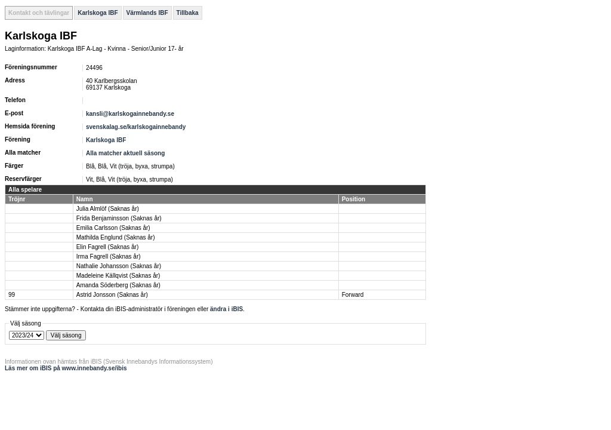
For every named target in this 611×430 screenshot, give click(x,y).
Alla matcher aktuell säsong (125, 153)
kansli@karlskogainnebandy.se (130, 113)
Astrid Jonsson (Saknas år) (112, 294)
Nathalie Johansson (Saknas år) (118, 266)
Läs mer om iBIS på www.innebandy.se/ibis (66, 368)
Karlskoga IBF (98, 13)
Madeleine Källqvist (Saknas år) (118, 275)
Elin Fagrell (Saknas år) (107, 247)
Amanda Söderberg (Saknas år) (118, 285)
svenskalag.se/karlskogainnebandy (136, 127)
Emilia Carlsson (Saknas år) (113, 228)
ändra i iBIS (226, 309)
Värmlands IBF (147, 13)
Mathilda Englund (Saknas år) (115, 237)
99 (11, 294)
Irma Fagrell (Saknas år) (108, 256)
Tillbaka (188, 13)
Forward (353, 294)
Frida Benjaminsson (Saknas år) (119, 218)
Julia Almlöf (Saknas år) (107, 208)
